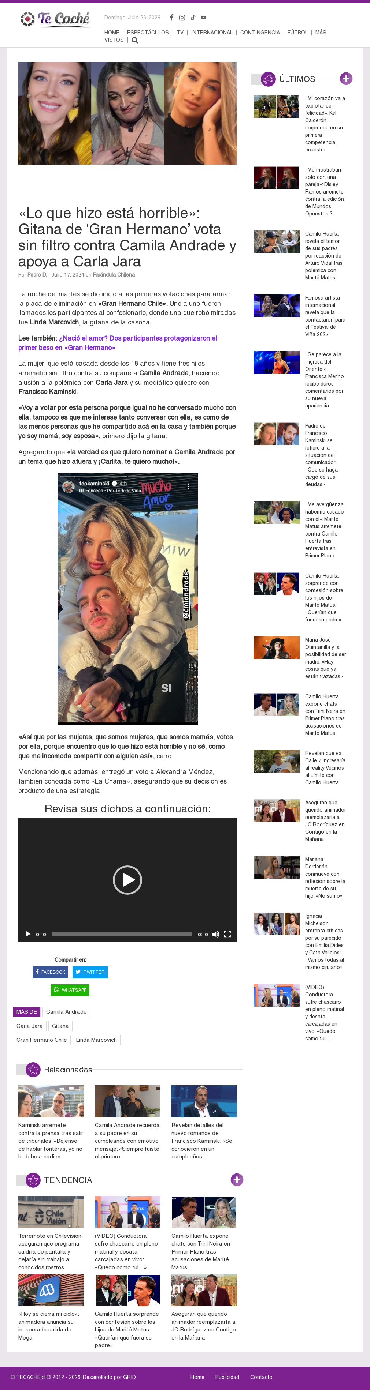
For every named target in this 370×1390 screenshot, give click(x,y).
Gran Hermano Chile (41, 1040)
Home (111, 32)
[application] (127, 880)
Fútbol (298, 32)
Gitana (60, 1026)
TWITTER (90, 972)
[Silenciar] (215, 934)
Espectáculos (148, 32)
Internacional (212, 32)
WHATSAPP (70, 990)
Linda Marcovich (96, 1040)
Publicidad (227, 1377)
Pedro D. (37, 275)
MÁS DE (26, 1011)
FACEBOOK (50, 972)
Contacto (261, 1377)
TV (180, 32)
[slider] (122, 934)
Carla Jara (29, 1026)
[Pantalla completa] (227, 934)
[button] (127, 880)
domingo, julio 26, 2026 (132, 17)
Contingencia (260, 32)
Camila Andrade (66, 1011)
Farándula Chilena (114, 275)
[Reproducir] (28, 934)
